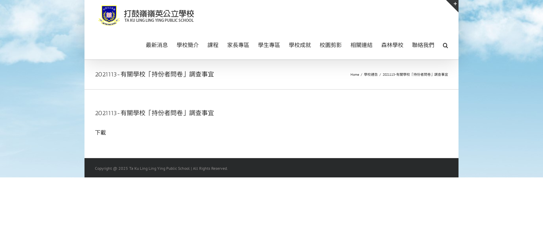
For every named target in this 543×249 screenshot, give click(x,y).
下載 (100, 132)
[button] (445, 44)
